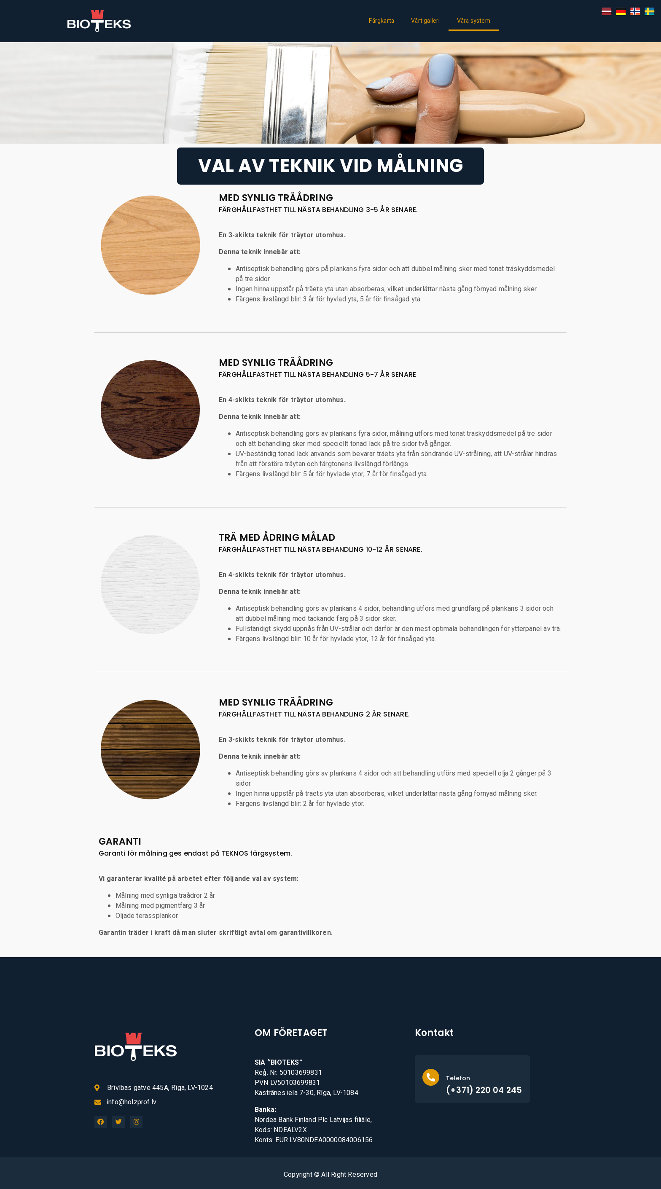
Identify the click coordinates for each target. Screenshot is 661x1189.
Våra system (473, 20)
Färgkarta (381, 20)
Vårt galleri (425, 20)
